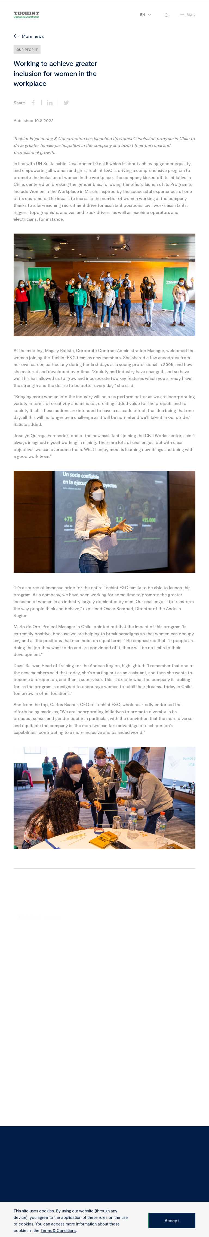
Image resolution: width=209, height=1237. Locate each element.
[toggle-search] (167, 14)
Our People (27, 50)
